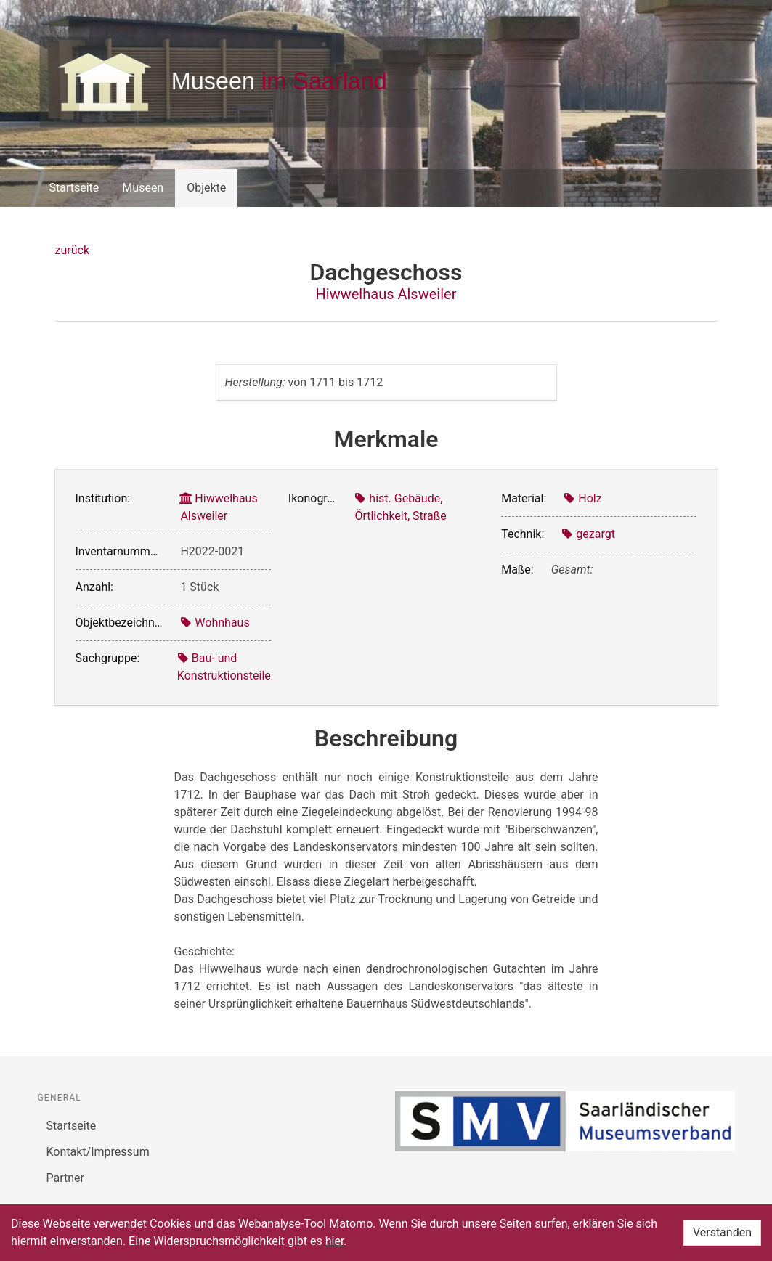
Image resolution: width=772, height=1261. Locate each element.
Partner (65, 1178)
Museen (142, 188)
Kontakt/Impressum (98, 1152)
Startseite (74, 188)
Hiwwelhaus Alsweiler (386, 294)
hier (334, 1241)
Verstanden (722, 1232)
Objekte (206, 188)
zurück (72, 250)
